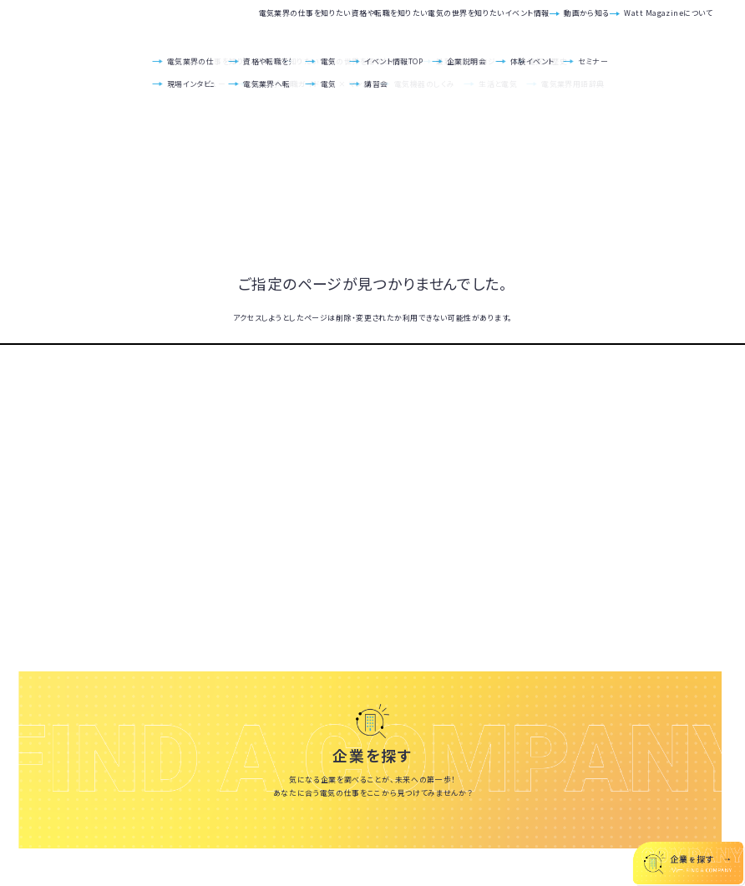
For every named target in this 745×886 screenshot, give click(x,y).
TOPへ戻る (372, 343)
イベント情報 (466, 22)
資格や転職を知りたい (264, 22)
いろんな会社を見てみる (373, 833)
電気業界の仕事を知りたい (146, 22)
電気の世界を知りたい (373, 22)
